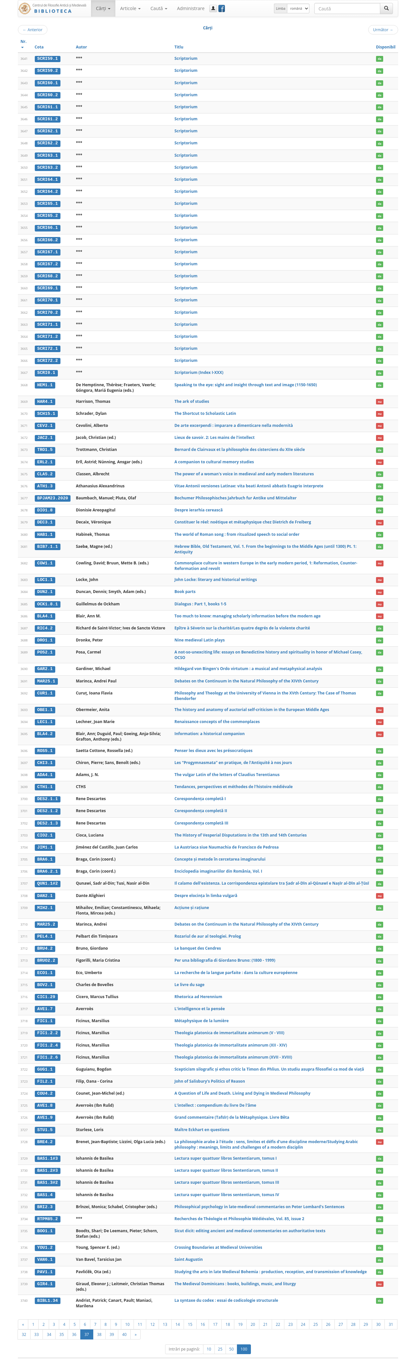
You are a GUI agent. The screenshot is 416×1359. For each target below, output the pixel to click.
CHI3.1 (45, 756)
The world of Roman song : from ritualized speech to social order (237, 529)
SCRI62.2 (47, 142)
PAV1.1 (45, 1261)
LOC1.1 (45, 575)
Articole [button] (130, 8)
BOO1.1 (45, 1220)
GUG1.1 (45, 1060)
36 (74, 1323)
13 (165, 1313)
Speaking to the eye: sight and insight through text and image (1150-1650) (246, 381)
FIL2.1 (45, 1072)
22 (278, 1313)
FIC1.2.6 (47, 1048)
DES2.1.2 (47, 804)
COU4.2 (45, 1084)
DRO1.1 (45, 635)
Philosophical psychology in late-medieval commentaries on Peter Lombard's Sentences (259, 1196)
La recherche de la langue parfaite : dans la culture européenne (236, 964)
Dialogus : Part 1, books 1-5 (201, 598)
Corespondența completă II (201, 804)
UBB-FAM (121, 1353)
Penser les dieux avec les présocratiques (214, 744)
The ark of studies (192, 398)
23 (290, 1313)
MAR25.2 (46, 917)
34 (49, 1323)
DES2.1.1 (47, 792)
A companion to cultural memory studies (214, 458)
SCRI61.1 (47, 106)
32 (24, 1323)
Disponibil (386, 47)
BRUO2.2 (46, 953)
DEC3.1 (45, 518)
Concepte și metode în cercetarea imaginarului (220, 852)
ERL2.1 (45, 458)
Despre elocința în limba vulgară (206, 888)
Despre (373, 1353)
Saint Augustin (189, 1249)
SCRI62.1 (47, 130)
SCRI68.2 (47, 274)
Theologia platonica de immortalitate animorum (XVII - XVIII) (233, 1048)
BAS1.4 (45, 1184)
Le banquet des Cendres (198, 940)
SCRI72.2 (47, 358)
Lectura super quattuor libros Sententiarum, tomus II (226, 1160)
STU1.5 (45, 1120)
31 (391, 1313)
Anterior (33, 29)
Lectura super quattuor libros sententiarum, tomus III (227, 1172)
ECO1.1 (45, 965)
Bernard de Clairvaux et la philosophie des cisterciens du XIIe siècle (240, 446)
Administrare (191, 8)
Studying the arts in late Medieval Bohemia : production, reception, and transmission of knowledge (271, 1261)
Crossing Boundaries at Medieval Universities (218, 1237)
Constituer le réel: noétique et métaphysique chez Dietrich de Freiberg (243, 517)
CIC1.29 (46, 988)
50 (231, 1338)
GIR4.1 (45, 1273)
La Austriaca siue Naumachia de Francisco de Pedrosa (227, 840)
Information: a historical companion (210, 728)
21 (265, 1313)
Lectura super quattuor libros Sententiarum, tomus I (226, 1148)
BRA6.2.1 (47, 864)
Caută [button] (158, 8)
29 (366, 1313)
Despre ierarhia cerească (199, 505)
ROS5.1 (45, 744)
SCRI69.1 (47, 286)
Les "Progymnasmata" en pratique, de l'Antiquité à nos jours (233, 756)
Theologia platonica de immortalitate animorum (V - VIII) (229, 1024)
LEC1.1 (45, 716)
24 (303, 1313)
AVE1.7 (45, 1000)
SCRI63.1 (47, 154)
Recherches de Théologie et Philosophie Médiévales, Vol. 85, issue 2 (239, 1208)
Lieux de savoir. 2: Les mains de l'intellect (215, 434)
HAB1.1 (45, 530)
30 (378, 1313)
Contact (357, 1353)
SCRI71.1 (47, 321)
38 (99, 1323)
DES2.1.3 (47, 816)
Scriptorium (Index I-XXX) (199, 369)
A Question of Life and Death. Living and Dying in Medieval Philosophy (242, 1084)
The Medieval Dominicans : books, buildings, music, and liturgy (235, 1272)
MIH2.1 (45, 900)
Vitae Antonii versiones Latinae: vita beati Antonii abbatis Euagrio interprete (249, 481)
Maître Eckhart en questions (202, 1120)
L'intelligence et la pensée (200, 1000)
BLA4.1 (45, 611)
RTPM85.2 (47, 1208)
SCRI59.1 (47, 58)
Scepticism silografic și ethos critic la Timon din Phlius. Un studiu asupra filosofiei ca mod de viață (269, 1060)
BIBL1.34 (47, 1290)
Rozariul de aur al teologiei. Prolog (208, 928)
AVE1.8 (45, 1096)
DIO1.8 (45, 506)
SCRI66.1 (47, 226)
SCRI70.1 (47, 298)
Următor (383, 29)
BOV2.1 (45, 977)
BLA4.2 (45, 728)
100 (243, 1338)
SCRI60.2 (47, 95)
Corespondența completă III (201, 816)
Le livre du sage (189, 976)
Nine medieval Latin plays (200, 635)
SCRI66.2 (47, 238)
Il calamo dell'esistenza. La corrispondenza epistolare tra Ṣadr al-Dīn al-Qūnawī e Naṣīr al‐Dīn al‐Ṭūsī (272, 876)
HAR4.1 (45, 398)
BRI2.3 (45, 1196)
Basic (388, 1353)
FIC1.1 (45, 1012)
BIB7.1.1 (47, 542)
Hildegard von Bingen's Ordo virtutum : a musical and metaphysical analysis (248, 663)
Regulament (335, 1353)
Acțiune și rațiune (192, 900)
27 (341, 1313)
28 (353, 1313)
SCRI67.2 (47, 262)
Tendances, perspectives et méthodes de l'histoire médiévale (234, 780)
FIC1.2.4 (47, 1036)
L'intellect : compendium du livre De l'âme (215, 1096)
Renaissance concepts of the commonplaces (217, 716)
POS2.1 (45, 647)
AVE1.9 (45, 1108)
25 (315, 1313)
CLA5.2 (45, 470)
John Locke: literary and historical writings (216, 575)
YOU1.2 (45, 1237)
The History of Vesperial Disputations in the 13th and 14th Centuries (241, 828)
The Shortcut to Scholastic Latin (205, 410)
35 (61, 1323)
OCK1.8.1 (47, 599)
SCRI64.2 (47, 190)
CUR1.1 (45, 687)
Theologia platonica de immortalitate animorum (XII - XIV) (231, 1036)
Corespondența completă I (200, 792)
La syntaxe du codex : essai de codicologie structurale (226, 1289)
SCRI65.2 (47, 214)
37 (86, 1323)
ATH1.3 (45, 482)
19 (240, 1313)
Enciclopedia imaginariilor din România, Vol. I (218, 864)
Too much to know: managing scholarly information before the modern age (248, 611)
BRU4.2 (45, 940)
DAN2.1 (45, 888)
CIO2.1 (45, 828)
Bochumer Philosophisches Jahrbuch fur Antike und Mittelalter (236, 493)
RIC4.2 (45, 623)
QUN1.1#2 (47, 876)
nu (380, 398)
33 (36, 1323)
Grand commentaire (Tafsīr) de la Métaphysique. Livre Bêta (232, 1108)
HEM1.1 (45, 381)
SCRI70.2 (47, 310)
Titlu (179, 47)
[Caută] (386, 8)
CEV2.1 (45, 422)
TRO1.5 (45, 446)
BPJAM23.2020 (52, 494)
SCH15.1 (46, 410)
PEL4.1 (45, 928)
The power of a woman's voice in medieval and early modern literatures (244, 469)
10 (127, 1313)
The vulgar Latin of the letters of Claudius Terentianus (227, 768)
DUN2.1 (45, 587)
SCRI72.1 (47, 346)
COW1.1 (45, 558)
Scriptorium (186, 58)
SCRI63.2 (47, 166)
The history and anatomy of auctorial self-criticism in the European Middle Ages (252, 703)
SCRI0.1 (46, 370)
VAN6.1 (45, 1249)
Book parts (185, 586)
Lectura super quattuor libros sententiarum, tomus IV (227, 1184)
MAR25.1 (46, 675)
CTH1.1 (45, 781)
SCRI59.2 (47, 70)
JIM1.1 (45, 840)
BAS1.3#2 (47, 1173)
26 (328, 1313)
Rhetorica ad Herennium (198, 988)
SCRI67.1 (47, 250)
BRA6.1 (45, 852)
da (379, 59)
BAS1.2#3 (47, 1161)
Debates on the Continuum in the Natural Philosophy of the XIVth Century (246, 675)
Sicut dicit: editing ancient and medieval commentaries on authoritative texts (250, 1220)
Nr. (23, 43)
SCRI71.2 (47, 333)
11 (140, 1313)
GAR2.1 (45, 663)
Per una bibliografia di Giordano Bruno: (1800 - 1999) (225, 952)
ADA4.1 (45, 769)
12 (152, 1313)
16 (203, 1313)
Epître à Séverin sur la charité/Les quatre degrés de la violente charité (242, 623)
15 (190, 1313)
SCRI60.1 (47, 83)
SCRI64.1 (47, 178)
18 (228, 1313)
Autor (81, 47)
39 (112, 1323)
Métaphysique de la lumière (202, 1012)
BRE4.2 (45, 1132)
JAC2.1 (45, 434)
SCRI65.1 (47, 202)
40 (124, 1323)
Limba (280, 8)
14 (178, 1313)
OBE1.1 (45, 704)
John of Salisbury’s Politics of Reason (210, 1072)
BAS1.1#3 (47, 1149)
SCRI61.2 (47, 118)
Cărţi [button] (103, 8)
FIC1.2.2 (47, 1024)
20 (253, 1313)
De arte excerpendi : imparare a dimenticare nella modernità (234, 422)
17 (215, 1313)
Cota (39, 47)
